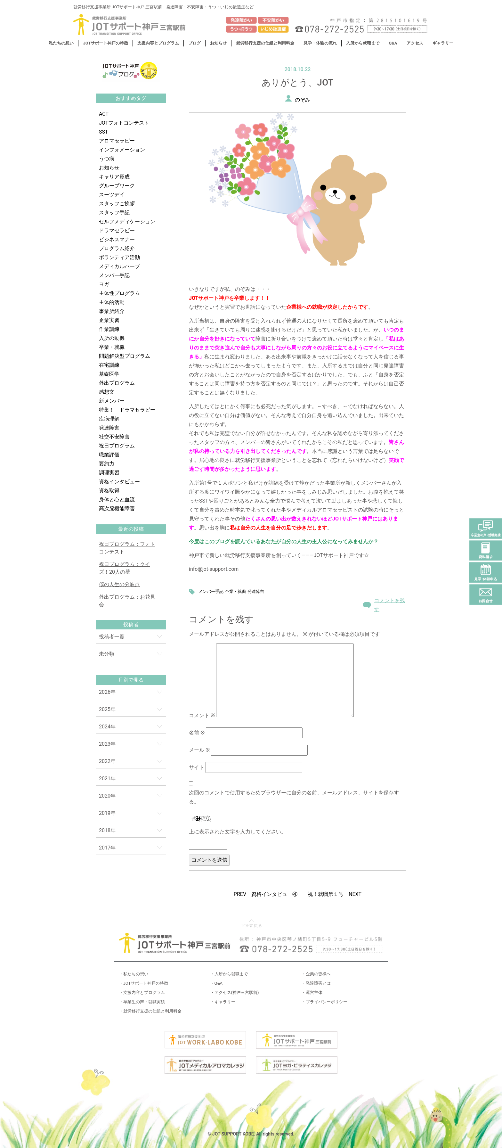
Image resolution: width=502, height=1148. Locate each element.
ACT (104, 114)
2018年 (107, 830)
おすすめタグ (131, 98)
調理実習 (109, 473)
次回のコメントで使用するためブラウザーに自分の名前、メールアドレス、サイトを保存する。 (294, 797)
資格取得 (109, 491)
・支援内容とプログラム (142, 992)
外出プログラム (117, 383)
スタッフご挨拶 (117, 204)
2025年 (107, 709)
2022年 (107, 761)
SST (103, 132)
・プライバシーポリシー (324, 1001)
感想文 (106, 392)
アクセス (415, 43)
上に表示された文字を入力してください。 (237, 832)
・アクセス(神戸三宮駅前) (234, 992)
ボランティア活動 (119, 257)
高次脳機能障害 (117, 508)
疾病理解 (109, 419)
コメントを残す (389, 604)
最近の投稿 (131, 529)
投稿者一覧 (112, 637)
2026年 (107, 692)
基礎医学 (109, 374)
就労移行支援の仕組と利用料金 (265, 43)
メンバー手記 (114, 275)
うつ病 (106, 159)
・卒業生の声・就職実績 (142, 1001)
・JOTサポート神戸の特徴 (143, 983)
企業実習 (109, 320)
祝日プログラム (117, 446)
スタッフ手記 (114, 212)
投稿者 (131, 624)
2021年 (107, 778)
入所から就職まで (362, 43)
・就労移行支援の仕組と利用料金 (150, 1011)
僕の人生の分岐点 (119, 584)
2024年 (107, 727)
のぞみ (302, 100)
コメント (202, 715)
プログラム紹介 (117, 248)
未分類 (106, 654)
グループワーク (117, 186)
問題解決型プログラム (124, 356)
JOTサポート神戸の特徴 (105, 43)
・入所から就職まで (229, 974)
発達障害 (109, 428)
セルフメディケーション (127, 221)
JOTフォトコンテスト (124, 123)
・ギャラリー (222, 1001)
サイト (196, 767)
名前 (197, 733)
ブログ (194, 43)
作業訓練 (109, 329)
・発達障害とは (316, 983)
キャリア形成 (114, 177)
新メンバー (112, 401)
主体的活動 (112, 302)
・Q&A (216, 983)
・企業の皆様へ (316, 974)
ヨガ (104, 284)
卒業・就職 (112, 347)
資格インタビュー (119, 482)
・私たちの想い (133, 974)
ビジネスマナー (117, 239)
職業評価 (109, 455)
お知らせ (218, 43)
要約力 (106, 464)
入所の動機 (112, 338)
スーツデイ (112, 195)
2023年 (107, 744)
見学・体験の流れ (320, 43)
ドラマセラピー (117, 230)
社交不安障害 (114, 437)
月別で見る (131, 680)
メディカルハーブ (119, 266)
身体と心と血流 (117, 499)
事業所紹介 (112, 311)
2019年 (107, 813)
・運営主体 (312, 992)
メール (199, 750)
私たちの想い (61, 43)
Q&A (393, 43)
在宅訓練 (109, 365)
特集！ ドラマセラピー (127, 410)
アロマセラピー (117, 141)
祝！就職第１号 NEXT (334, 894)
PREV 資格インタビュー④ (265, 894)
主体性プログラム (119, 293)
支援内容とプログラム (158, 43)
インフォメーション (122, 150)
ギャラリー (443, 43)
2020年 (107, 796)
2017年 (107, 848)
